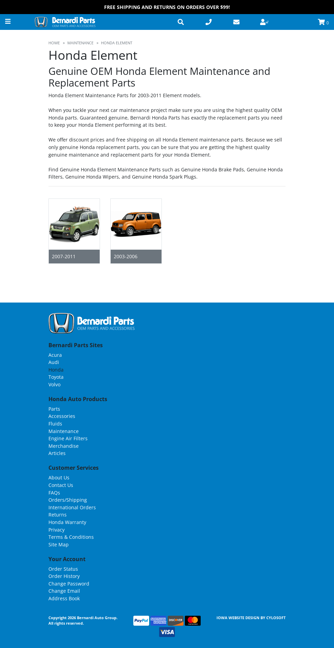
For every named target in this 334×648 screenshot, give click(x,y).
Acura (55, 355)
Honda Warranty (67, 522)
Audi (53, 362)
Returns (57, 514)
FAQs (54, 492)
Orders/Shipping (67, 500)
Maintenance (63, 431)
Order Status (63, 569)
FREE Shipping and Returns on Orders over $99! (167, 7)
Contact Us (60, 485)
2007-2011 (64, 256)
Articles (57, 453)
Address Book (64, 598)
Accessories (61, 416)
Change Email (64, 591)
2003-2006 (125, 256)
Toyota (56, 377)
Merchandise (63, 446)
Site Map (58, 544)
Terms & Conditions (71, 537)
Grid (266, 273)
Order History (64, 576)
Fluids (55, 423)
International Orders (72, 507)
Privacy (56, 529)
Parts (54, 409)
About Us (58, 477)
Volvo (54, 384)
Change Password (68, 583)
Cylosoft (276, 617)
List (280, 273)
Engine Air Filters (68, 438)
